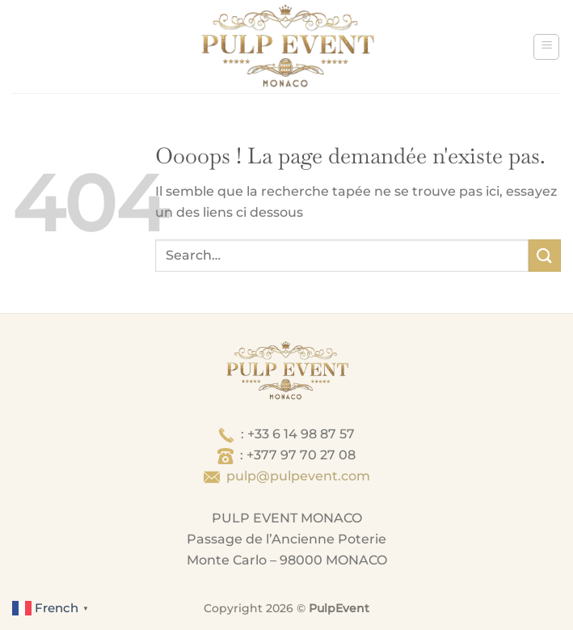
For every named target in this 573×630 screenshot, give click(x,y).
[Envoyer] (545, 255)
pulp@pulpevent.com (298, 476)
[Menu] (546, 47)
